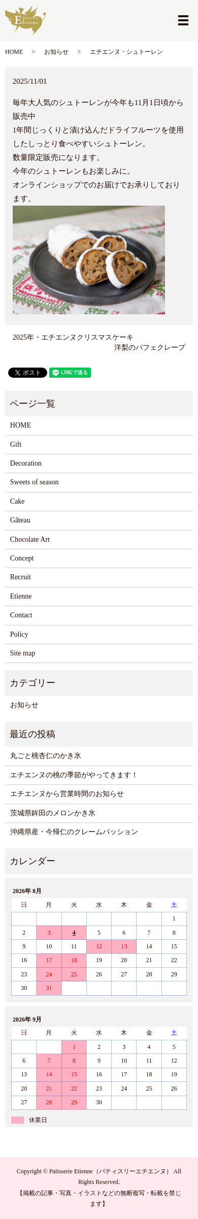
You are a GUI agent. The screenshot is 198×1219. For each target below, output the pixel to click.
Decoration (26, 463)
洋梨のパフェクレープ (149, 347)
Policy (19, 634)
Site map (22, 653)
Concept (22, 558)
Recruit (20, 577)
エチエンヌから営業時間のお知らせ (67, 794)
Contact (21, 615)
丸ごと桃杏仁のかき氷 (45, 756)
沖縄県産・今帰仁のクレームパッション (74, 832)
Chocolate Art (30, 539)
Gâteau (20, 520)
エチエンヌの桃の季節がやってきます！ (74, 775)
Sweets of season (34, 482)
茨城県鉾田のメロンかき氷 (52, 813)
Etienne (21, 596)
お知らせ (56, 51)
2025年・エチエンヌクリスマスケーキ (73, 337)
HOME (14, 51)
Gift (16, 444)
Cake (17, 501)
